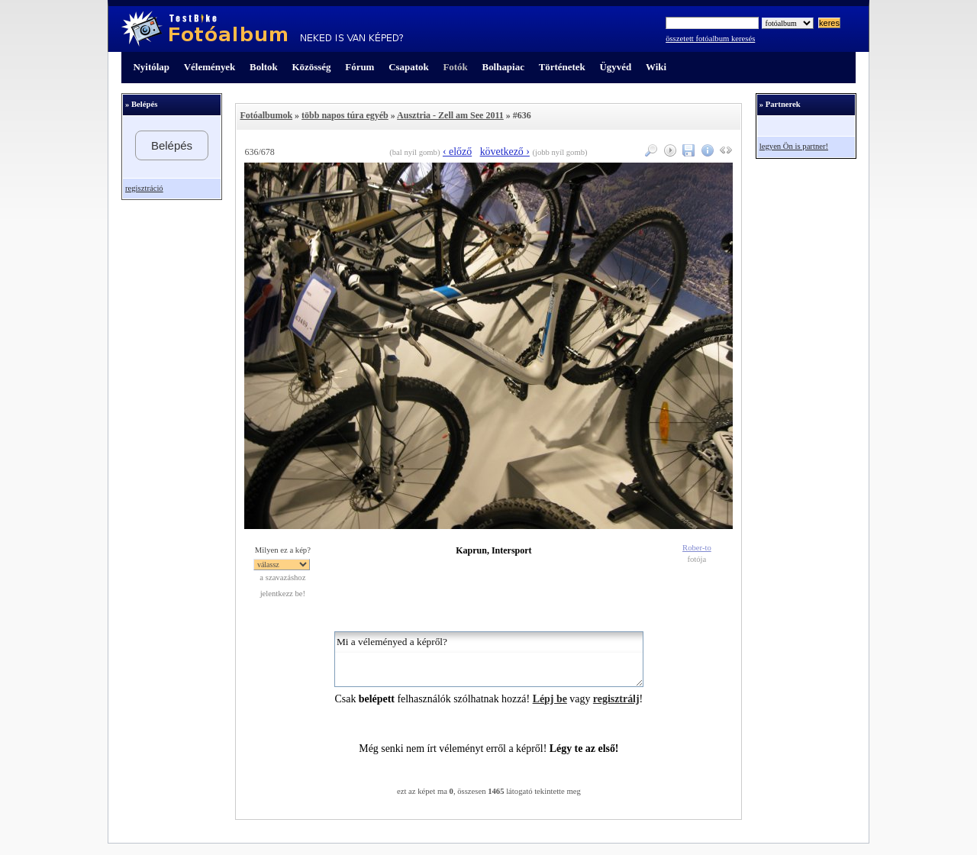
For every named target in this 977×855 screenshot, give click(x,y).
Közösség (311, 67)
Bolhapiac (503, 67)
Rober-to (696, 548)
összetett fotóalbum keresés (710, 38)
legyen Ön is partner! (793, 146)
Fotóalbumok (266, 115)
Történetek (562, 67)
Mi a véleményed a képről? (488, 659)
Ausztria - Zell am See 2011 (450, 115)
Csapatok (408, 67)
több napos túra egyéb (345, 115)
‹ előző (457, 151)
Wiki (656, 67)
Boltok (264, 67)
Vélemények (210, 67)
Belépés (171, 145)
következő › (505, 151)
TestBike (262, 29)
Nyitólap (151, 67)
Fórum (359, 67)
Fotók (455, 67)
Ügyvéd (615, 67)
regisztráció (144, 188)
